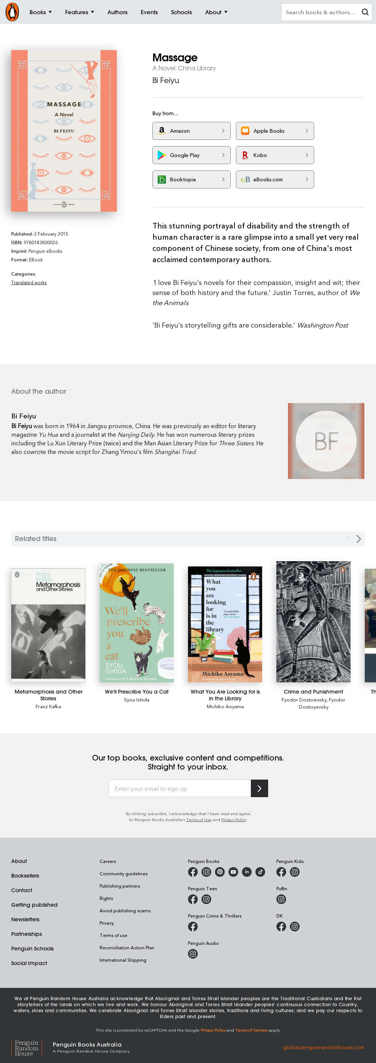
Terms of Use (199, 819)
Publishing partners (120, 885)
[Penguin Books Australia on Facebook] (193, 872)
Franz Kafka (48, 706)
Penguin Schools (32, 948)
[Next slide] (359, 539)
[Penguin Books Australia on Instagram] (206, 872)
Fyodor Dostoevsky (304, 699)
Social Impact (29, 963)
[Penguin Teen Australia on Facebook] (193, 899)
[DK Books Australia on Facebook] (281, 926)
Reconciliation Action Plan (127, 947)
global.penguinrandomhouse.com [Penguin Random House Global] (323, 1047)
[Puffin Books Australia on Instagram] (281, 899)
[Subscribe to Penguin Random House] (259, 788)
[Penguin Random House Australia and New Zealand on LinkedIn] (247, 872)
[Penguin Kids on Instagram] (295, 872)
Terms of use (113, 935)
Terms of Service (251, 1030)
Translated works (28, 282)
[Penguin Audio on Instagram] (193, 954)
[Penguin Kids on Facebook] (281, 872)
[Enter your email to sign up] (180, 788)
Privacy (107, 922)
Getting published (34, 904)
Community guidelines (124, 873)
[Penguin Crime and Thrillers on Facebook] (193, 926)
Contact (21, 890)
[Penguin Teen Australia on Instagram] (206, 899)
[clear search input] (365, 13)
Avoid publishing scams (125, 910)
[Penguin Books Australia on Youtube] (233, 872)
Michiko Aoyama (225, 706)
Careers (108, 861)
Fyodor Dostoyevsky (322, 703)
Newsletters (25, 919)
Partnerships (26, 934)
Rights (106, 898)
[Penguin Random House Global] (32, 1046)
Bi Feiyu (165, 80)
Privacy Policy (233, 819)
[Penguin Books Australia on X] (220, 872)
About (19, 861)
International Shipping (123, 959)
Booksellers (25, 875)
